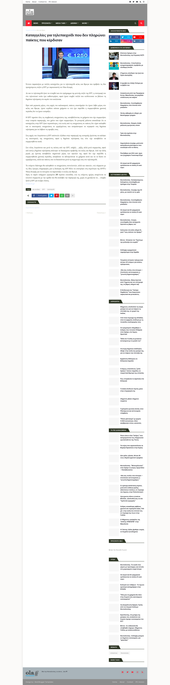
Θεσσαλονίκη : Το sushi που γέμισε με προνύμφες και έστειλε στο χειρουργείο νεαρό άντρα (132, 567)
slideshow (113, 653)
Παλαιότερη (101, 213)
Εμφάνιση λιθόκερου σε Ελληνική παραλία (128, 360)
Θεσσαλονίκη (124, 653)
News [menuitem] (35, 23)
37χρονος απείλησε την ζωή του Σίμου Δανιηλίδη (132, 74)
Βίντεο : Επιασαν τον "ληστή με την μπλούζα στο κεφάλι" (131, 241)
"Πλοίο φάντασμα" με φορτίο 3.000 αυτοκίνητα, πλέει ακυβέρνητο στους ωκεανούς (130, 421)
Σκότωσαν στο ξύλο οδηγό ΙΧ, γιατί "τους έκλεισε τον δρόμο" (131, 231)
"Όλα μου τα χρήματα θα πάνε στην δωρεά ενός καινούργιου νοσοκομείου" (131, 597)
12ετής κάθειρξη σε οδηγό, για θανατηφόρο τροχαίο (131, 114)
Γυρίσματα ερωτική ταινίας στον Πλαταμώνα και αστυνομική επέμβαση (131, 411)
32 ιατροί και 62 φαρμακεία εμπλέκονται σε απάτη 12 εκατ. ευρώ (131, 165)
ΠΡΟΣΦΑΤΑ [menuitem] (46, 23)
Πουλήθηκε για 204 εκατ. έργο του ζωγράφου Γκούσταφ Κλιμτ (131, 154)
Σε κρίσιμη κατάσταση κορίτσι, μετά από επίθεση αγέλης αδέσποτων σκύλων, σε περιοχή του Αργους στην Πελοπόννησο (132, 489)
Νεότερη (30, 213)
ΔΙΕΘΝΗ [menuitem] (73, 23)
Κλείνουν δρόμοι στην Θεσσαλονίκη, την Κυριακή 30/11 (132, 54)
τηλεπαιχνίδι (50, 189)
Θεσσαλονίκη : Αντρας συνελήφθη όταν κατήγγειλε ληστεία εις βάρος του (130, 222)
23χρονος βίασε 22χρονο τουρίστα (129, 400)
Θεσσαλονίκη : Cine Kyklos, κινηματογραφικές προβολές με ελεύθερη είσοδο (131, 65)
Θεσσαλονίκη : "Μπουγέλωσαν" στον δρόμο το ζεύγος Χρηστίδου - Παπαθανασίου (132, 468)
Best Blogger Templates (44, 682)
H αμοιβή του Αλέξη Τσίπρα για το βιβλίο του (131, 84)
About (34, 2)
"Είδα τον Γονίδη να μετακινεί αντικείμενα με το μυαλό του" (130, 340)
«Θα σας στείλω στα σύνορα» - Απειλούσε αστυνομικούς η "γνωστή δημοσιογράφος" (131, 272)
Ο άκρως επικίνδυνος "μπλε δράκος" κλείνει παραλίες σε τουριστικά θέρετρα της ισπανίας (132, 371)
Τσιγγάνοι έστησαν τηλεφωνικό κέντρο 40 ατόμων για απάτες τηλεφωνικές (131, 262)
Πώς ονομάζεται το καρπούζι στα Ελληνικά (132, 380)
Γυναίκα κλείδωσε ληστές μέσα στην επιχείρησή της (131, 390)
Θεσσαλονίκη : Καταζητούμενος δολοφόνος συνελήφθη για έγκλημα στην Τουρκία (131, 182)
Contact (130, 682)
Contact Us (42, 2)
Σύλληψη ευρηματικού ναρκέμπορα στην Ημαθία (129, 251)
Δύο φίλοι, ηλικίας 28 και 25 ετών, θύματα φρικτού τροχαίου (131, 457)
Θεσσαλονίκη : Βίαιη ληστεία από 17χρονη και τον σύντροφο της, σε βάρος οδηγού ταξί (131, 282)
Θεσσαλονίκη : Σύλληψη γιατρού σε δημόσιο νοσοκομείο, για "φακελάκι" (132, 638)
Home (28, 2)
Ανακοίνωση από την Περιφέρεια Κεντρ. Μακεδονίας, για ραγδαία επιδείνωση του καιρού (132, 95)
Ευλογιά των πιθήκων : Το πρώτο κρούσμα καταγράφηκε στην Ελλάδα (132, 587)
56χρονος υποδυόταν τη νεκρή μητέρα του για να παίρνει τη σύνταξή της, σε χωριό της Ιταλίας (131, 310)
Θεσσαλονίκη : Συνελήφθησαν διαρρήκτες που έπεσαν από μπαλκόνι (131, 105)
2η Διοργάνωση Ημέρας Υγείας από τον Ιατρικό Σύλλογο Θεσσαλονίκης (131, 607)
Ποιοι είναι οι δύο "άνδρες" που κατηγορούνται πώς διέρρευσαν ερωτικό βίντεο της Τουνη (131, 438)
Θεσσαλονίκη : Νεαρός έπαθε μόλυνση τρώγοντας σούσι (130, 124)
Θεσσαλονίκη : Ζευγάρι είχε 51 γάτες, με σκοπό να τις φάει (131, 191)
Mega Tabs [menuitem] (60, 23)
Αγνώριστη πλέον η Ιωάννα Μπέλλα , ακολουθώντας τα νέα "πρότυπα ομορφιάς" (131, 498)
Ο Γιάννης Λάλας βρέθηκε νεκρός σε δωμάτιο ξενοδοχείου (132, 531)
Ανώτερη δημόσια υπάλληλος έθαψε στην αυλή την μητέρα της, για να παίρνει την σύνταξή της (132, 351)
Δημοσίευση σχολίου (33, 208)
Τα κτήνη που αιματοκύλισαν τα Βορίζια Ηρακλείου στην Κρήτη (131, 447)
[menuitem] (29, 23)
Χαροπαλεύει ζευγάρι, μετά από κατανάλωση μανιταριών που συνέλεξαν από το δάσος (131, 145)
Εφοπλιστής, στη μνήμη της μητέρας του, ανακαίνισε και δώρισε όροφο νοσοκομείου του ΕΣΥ (132, 618)
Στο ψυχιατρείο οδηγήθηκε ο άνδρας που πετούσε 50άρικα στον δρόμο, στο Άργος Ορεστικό (131, 331)
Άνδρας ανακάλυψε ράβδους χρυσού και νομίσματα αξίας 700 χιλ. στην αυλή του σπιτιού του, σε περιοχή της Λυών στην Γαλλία (132, 510)
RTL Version (53, 2)
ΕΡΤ (43, 189)
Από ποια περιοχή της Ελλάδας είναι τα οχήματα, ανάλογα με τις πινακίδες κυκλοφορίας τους (131, 320)
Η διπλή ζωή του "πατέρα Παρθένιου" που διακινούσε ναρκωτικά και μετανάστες (130, 292)
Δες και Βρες (41, 30)
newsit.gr (30, 183)
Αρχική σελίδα (30, 30)
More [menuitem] (84, 23)
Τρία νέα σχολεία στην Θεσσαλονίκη (128, 134)
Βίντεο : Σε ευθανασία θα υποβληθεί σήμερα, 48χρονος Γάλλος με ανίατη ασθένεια (131, 628)
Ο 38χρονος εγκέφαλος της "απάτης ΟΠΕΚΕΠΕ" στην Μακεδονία (130, 522)
